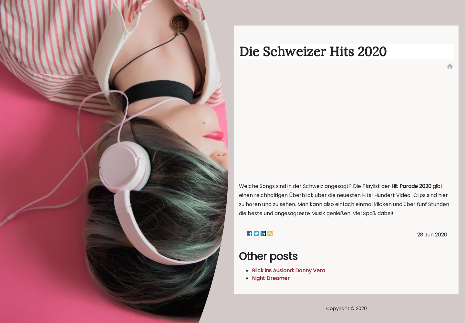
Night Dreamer (271, 278)
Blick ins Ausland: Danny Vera (288, 270)
